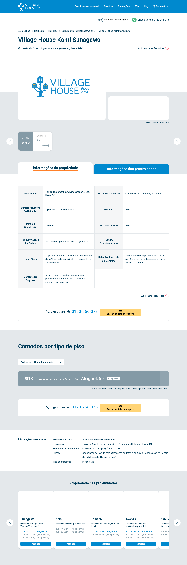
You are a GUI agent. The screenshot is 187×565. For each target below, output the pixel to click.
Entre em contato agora (116, 19)
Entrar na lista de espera (120, 313)
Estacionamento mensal (87, 6)
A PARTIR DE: (41, 136)
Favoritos (108, 6)
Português (161, 6)
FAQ (137, 6)
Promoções (124, 6)
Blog (145, 6)
